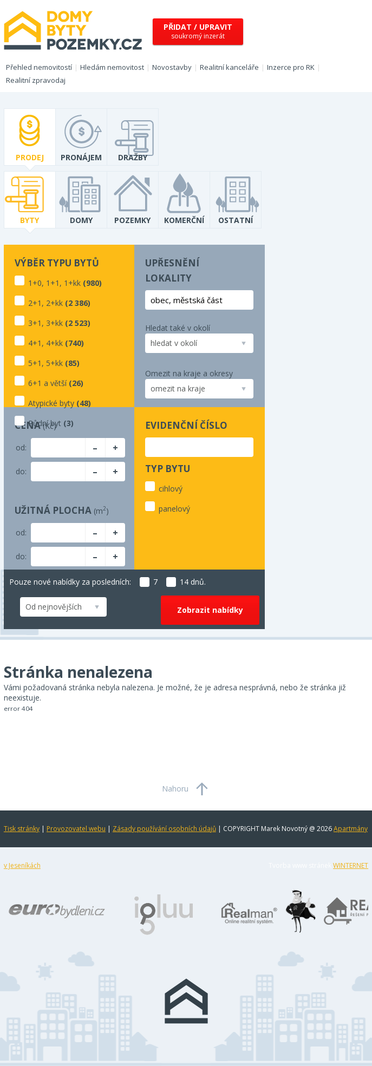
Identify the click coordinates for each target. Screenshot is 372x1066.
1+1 (53, 283)
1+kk (72, 283)
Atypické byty (51, 403)
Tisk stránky (22, 828)
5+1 (35, 363)
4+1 (35, 343)
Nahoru (175, 788)
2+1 (35, 303)
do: (21, 471)
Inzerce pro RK (291, 67)
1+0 (35, 283)
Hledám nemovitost (112, 67)
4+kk (54, 343)
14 (177, 582)
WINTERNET (350, 865)
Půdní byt (44, 423)
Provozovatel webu (76, 828)
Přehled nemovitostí (39, 67)
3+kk (54, 323)
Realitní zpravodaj (36, 80)
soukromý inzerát (198, 31)
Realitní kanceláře (229, 67)
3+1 (35, 323)
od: (21, 447)
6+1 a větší (47, 383)
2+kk (54, 303)
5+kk (54, 363)
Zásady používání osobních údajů (164, 828)
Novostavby (172, 67)
